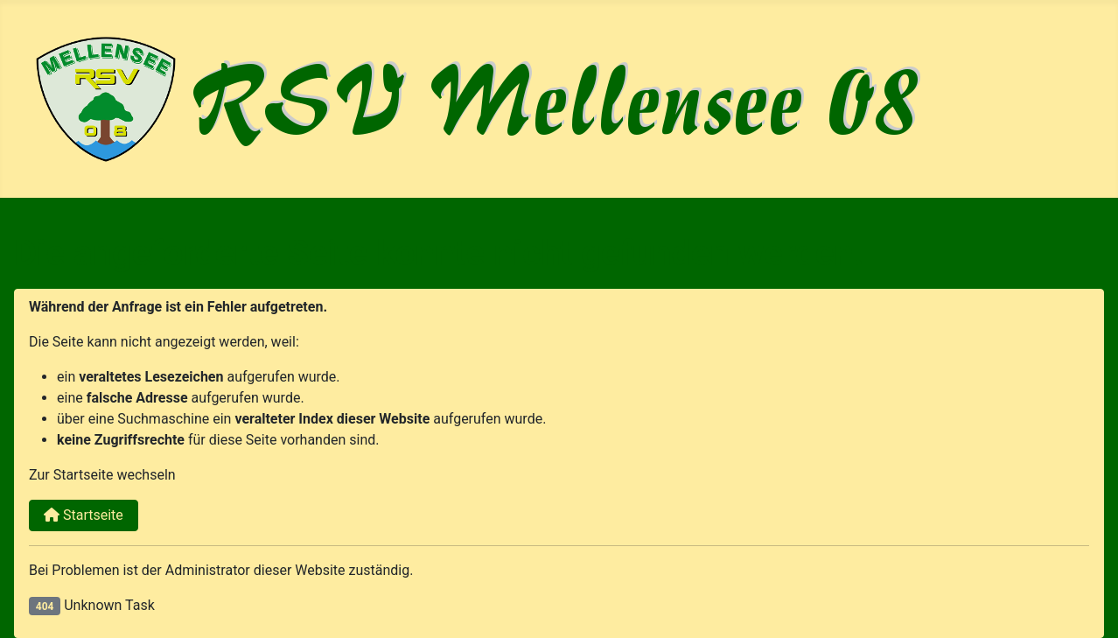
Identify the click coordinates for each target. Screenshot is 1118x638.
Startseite (83, 515)
